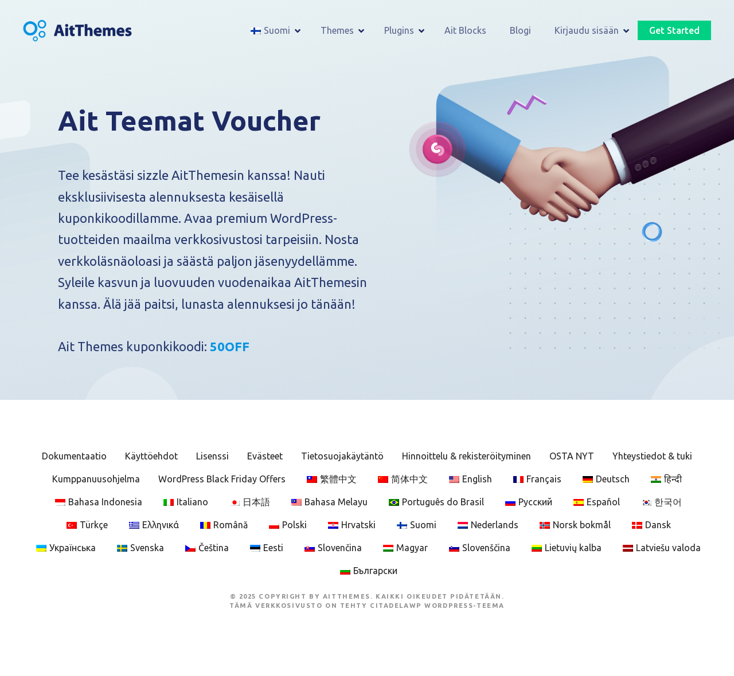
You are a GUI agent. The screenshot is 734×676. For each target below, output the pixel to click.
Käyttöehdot (151, 456)
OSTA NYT (571, 456)
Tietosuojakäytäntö (342, 456)
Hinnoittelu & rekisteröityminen (466, 456)
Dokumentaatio (74, 456)
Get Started (674, 30)
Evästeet (265, 456)
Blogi (520, 30)
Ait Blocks (465, 30)
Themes (337, 30)
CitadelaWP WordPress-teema (437, 605)
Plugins (399, 30)
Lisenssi (212, 456)
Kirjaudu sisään (587, 30)
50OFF (229, 346)
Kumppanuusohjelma (96, 479)
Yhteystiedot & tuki (652, 456)
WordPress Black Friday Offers (222, 479)
